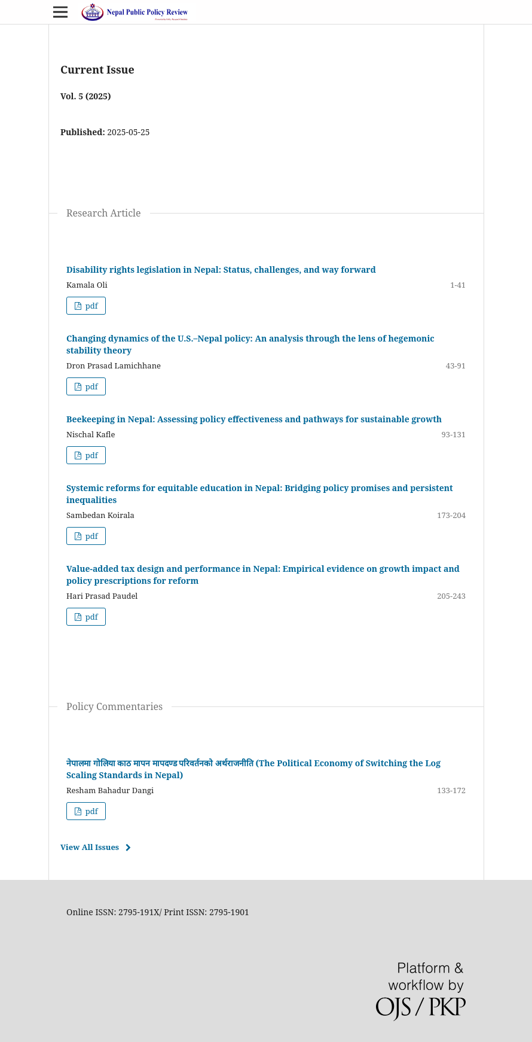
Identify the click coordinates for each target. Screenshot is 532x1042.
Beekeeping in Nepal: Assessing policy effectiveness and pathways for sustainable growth (254, 419)
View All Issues (89, 847)
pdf (90, 305)
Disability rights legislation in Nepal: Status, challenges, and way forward (221, 269)
